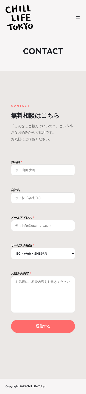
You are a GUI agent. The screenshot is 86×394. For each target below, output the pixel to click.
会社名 (43, 194)
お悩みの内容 (43, 292)
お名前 (43, 166)
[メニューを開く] (77, 17)
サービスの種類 (43, 249)
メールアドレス (43, 221)
